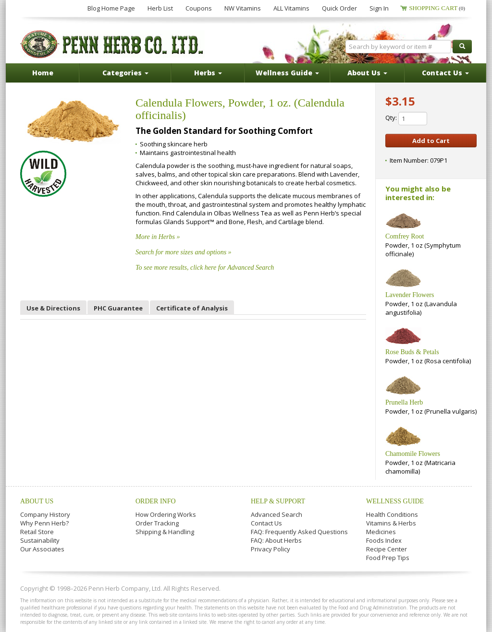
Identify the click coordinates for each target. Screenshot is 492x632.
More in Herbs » (157, 236)
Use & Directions (53, 308)
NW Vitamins (242, 8)
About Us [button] (367, 72)
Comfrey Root (404, 236)
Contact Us (266, 523)
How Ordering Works (165, 514)
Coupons (198, 8)
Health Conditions (392, 514)
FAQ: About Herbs (276, 540)
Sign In (379, 8)
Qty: (406, 118)
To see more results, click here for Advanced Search (204, 267)
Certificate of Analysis (192, 308)
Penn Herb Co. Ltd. (112, 44)
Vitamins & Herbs (391, 523)
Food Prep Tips (387, 557)
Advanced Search (276, 514)
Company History (45, 514)
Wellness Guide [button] (287, 72)
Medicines (381, 531)
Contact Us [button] (445, 72)
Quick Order (339, 8)
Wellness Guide (395, 501)
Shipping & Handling (164, 531)
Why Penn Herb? (44, 523)
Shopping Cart (437, 8)
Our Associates (42, 549)
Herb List (160, 8)
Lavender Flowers (409, 294)
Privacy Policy (270, 549)
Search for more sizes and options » (183, 252)
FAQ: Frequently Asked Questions (299, 531)
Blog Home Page (111, 8)
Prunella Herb (404, 402)
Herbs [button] (208, 72)
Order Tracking (157, 523)
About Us (36, 501)
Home (42, 72)
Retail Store (37, 531)
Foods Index (384, 540)
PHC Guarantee (118, 308)
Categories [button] (125, 72)
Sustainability (40, 540)
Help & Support (278, 501)
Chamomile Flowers (412, 453)
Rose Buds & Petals (412, 352)
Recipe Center (386, 549)
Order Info (155, 501)
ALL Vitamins (291, 8)
